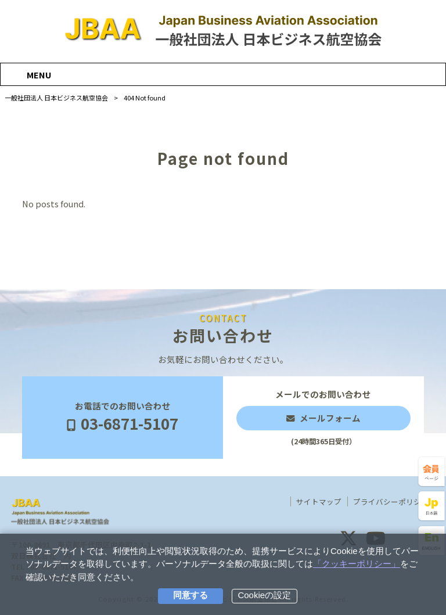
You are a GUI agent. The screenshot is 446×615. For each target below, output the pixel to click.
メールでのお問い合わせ (323, 417)
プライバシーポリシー (391, 502)
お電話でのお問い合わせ (122, 417)
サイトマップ (318, 502)
